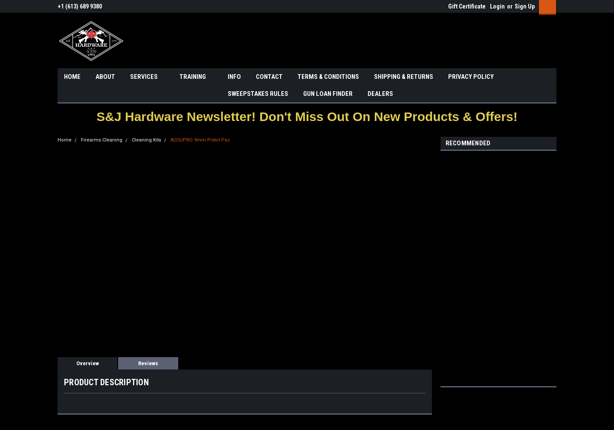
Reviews (148, 363)
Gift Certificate (467, 6)
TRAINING (196, 77)
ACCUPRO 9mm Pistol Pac (200, 140)
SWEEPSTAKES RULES (258, 94)
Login (497, 6)
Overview (87, 363)
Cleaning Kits (146, 140)
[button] (306, 117)
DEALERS (380, 94)
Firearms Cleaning (101, 140)
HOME (72, 77)
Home (65, 140)
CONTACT (269, 77)
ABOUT (105, 77)
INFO (234, 77)
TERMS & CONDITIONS (328, 77)
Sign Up (525, 6)
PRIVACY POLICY (471, 77)
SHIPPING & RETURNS (403, 77)
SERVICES (147, 77)
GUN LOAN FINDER (328, 94)
